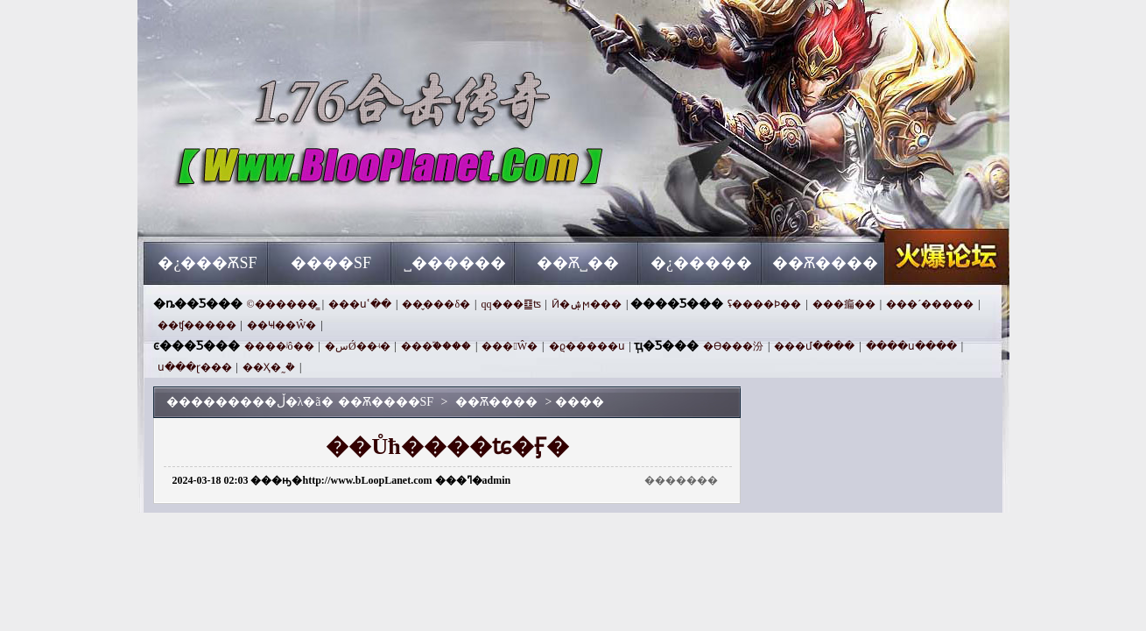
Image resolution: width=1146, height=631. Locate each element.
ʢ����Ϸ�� (764, 304)
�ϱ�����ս (587, 346)
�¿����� (701, 263)
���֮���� (436, 346)
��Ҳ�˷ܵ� (269, 367)
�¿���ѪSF (207, 263)
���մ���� (814, 346)
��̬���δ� (436, 304)
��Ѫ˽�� (578, 263)
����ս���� (911, 346)
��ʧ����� (197, 325)
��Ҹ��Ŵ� (281, 325)
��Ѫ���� (825, 263)
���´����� (930, 304)
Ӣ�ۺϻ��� (587, 304)
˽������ (455, 263)
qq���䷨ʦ (511, 304)
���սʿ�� (359, 304)
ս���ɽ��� (195, 367)
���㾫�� (843, 304)
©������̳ (282, 304)
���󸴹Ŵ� (510, 346)
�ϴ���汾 (733, 346)
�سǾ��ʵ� (357, 346)
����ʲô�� (279, 346)
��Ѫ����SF (311, 210)
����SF (331, 263)
